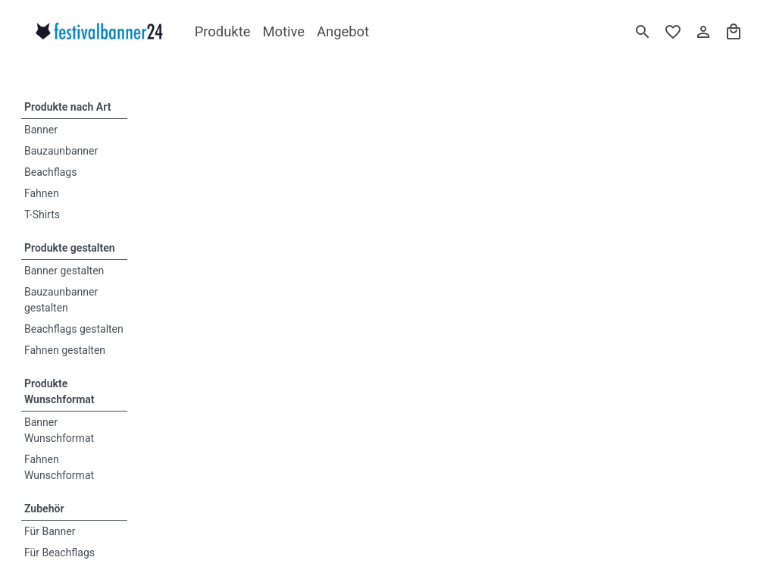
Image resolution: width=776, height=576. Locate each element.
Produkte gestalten (69, 248)
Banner (41, 130)
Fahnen (41, 193)
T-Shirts (42, 214)
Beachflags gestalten (74, 329)
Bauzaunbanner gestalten (61, 300)
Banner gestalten (64, 271)
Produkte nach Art (67, 107)
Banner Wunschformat (59, 430)
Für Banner (50, 531)
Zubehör (44, 508)
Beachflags (50, 172)
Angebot (343, 31)
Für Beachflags (59, 552)
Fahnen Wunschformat (59, 467)
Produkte (223, 31)
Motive (283, 31)
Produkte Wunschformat (59, 391)
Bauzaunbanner (61, 151)
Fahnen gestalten (64, 350)
